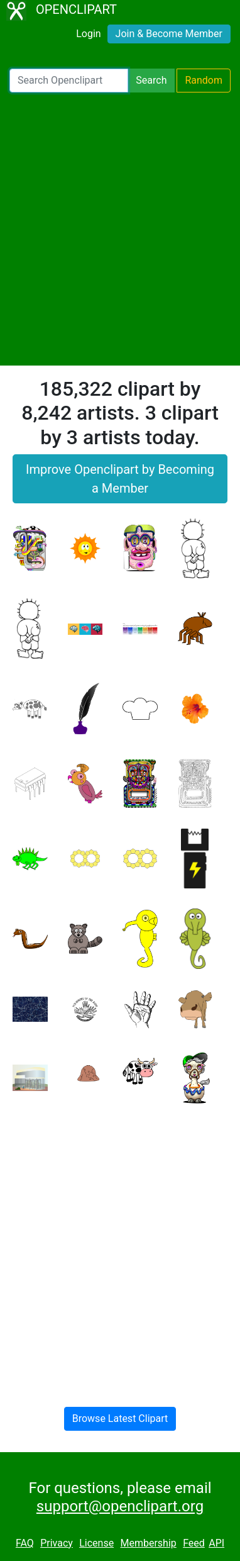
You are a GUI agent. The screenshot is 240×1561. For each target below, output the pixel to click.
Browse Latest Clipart (120, 1418)
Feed (194, 1543)
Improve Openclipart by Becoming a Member (120, 479)
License (96, 1543)
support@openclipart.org (120, 1506)
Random (203, 80)
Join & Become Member (169, 34)
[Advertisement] (120, 229)
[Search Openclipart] (68, 80)
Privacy (56, 1543)
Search (151, 80)
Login (88, 34)
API (216, 1543)
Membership (148, 1543)
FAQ (25, 1543)
